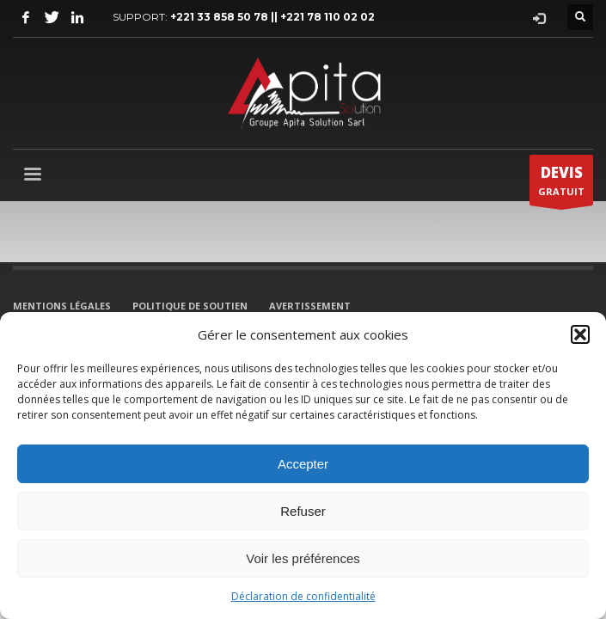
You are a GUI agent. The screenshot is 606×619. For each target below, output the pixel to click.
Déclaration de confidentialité (303, 596)
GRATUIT (561, 183)
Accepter (303, 464)
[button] (580, 334)
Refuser (303, 511)
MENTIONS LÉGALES (62, 305)
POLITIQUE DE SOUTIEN (190, 305)
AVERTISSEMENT (310, 305)
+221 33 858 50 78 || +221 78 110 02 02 (272, 16)
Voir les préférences (303, 558)
